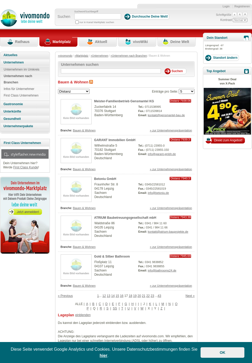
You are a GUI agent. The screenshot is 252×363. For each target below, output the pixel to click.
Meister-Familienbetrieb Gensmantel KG (124, 101)
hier (103, 355)
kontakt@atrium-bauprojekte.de (168, 231)
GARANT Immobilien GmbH (114, 140)
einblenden (83, 315)
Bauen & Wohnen (84, 130)
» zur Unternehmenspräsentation (171, 130)
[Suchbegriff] (97, 16)
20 (139, 296)
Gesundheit (12, 119)
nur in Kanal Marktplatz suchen (97, 22)
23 (152, 296)
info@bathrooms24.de (162, 270)
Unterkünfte (12, 111)
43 (159, 296)
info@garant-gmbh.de (162, 154)
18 (130, 296)
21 (143, 296)
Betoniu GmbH (105, 179)
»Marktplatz (81, 55)
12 (104, 296)
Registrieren (242, 6)
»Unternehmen (99, 55)
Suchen (63, 16)
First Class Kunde (25, 167)
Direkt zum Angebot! (228, 140)
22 (148, 296)
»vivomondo (65, 55)
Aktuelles (10, 55)
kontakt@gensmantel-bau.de (166, 115)
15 (117, 296)
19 (134, 296)
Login (226, 6)
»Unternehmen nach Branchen (129, 55)
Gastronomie (13, 104)
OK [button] (222, 352)
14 (113, 296)
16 (121, 296)
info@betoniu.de (158, 192)
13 (108, 296)
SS (115, 308)
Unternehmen (13, 62)
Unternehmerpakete (18, 126)
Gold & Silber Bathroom (112, 256)
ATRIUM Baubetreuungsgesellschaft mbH (125, 218)
